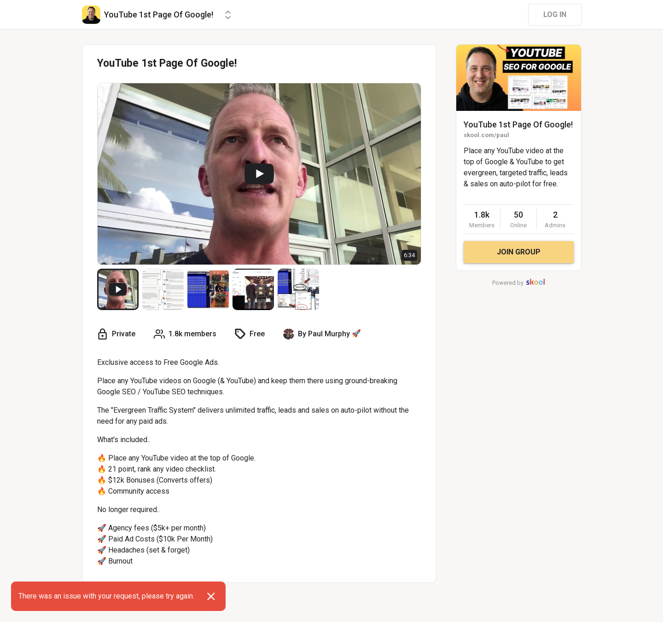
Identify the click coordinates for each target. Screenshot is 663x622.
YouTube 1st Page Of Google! (518, 124)
